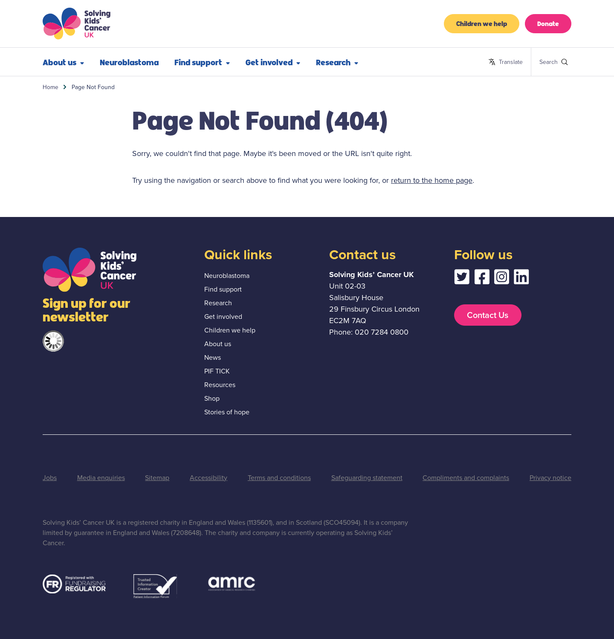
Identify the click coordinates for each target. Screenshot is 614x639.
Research (337, 61)
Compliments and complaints (466, 478)
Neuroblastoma (129, 62)
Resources (219, 385)
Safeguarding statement (367, 478)
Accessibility (208, 478)
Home (50, 87)
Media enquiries (101, 478)
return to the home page (431, 180)
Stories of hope (226, 412)
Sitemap (157, 478)
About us (63, 61)
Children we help (481, 23)
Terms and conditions (279, 478)
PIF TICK (217, 371)
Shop (212, 398)
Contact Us (487, 315)
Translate (505, 62)
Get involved (273, 61)
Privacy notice (550, 478)
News (212, 357)
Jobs (50, 478)
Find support (202, 61)
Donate (548, 23)
